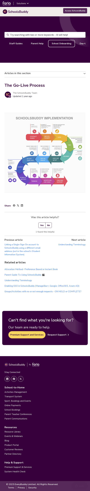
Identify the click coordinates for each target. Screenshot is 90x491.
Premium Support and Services (27, 334)
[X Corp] (18, 205)
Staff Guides (16, 43)
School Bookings (12, 409)
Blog (6, 440)
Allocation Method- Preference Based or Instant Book (31, 269)
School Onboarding (61, 43)
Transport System (13, 396)
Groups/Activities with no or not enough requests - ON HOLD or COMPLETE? (43, 291)
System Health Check (14, 471)
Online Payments (12, 405)
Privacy (21, 487)
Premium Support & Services (18, 467)
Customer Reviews (13, 449)
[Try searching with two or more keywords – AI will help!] (45, 35)
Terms (11, 487)
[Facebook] (14, 205)
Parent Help (37, 43)
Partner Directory (12, 454)
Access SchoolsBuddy (75, 10)
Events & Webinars (13, 436)
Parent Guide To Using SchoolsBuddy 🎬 (24, 274)
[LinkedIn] (22, 205)
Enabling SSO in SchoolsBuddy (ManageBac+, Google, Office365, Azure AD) (41, 285)
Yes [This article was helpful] (42, 225)
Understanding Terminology (72, 244)
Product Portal (11, 445)
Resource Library (12, 431)
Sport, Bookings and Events (17, 401)
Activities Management (15, 392)
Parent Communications (15, 418)
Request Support (58, 334)
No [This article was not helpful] (48, 225)
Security (32, 487)
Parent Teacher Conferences (18, 414)
